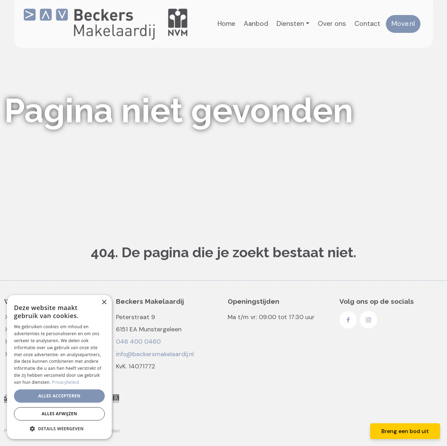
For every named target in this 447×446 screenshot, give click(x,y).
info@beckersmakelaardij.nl (155, 354)
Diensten (290, 23)
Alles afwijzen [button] (59, 414)
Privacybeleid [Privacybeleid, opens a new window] (65, 382)
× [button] (104, 302)
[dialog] (59, 367)
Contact (367, 23)
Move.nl (403, 23)
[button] (59, 428)
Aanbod (256, 23)
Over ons (332, 23)
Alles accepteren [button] (59, 396)
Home (226, 23)
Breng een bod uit (405, 431)
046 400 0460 (138, 341)
